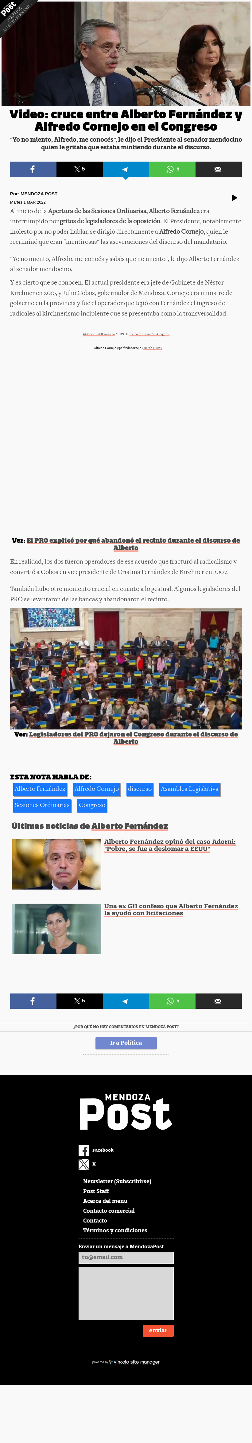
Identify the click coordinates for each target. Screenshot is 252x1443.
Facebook (96, 1150)
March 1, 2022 (152, 348)
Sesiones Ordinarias (42, 805)
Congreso (92, 805)
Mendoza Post (39, 193)
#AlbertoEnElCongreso (99, 334)
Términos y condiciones (115, 1231)
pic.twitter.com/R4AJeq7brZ (149, 334)
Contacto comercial (109, 1211)
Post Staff (96, 1191)
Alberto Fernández (40, 789)
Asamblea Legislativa (190, 789)
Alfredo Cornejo (97, 789)
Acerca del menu (105, 1201)
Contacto (95, 1221)
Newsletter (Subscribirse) (117, 1182)
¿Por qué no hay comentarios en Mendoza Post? (126, 1027)
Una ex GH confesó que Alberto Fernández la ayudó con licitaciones (171, 910)
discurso (140, 789)
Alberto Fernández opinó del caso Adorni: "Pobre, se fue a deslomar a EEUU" (170, 845)
